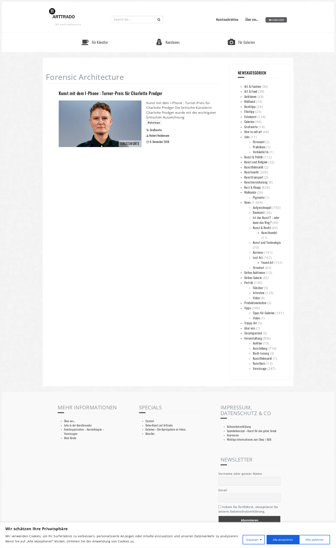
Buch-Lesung (261, 353)
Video (256, 297)
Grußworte (156, 130)
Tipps (247, 307)
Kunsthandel (269, 232)
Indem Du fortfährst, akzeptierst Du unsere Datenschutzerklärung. (248, 509)
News (247, 202)
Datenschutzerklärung (239, 427)
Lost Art (258, 257)
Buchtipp (250, 106)
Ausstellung (260, 348)
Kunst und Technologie (267, 242)
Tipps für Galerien (264, 312)
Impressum (233, 435)
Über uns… (251, 19)
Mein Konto (70, 438)
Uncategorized (253, 333)
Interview (258, 292)
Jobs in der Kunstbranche (78, 425)
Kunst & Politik (253, 157)
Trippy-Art (250, 322)
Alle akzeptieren (312, 539)
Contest (150, 421)
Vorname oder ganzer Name (240, 474)
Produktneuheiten (255, 302)
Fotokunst (250, 116)
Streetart (258, 267)
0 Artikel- (277, 19)
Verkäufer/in (261, 151)
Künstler (150, 434)
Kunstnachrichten (227, 19)
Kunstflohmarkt (253, 167)
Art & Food (250, 91)
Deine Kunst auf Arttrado (159, 425)
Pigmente (258, 197)
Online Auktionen (254, 272)
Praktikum (259, 146)
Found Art (267, 262)
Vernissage (260, 368)
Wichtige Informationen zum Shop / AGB (249, 439)
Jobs (247, 136)
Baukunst (259, 212)
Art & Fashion (252, 86)
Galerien (249, 121)
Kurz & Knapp (252, 187)
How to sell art (253, 131)
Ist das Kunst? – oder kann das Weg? (266, 220)
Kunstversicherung (256, 182)
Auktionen (250, 96)
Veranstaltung (253, 338)
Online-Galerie (253, 277)
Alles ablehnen (276, 539)
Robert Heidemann (159, 135)
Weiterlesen (154, 122)
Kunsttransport (253, 177)
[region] (168, 535)
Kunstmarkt (251, 172)
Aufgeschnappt (262, 207)
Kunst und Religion (256, 161)
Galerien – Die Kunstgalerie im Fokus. (166, 429)
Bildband (249, 101)
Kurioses (258, 252)
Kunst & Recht (262, 227)
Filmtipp (249, 111)
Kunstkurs (259, 363)
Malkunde (250, 192)
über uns (249, 328)
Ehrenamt (259, 141)
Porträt (248, 282)
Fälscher (258, 287)
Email (222, 490)
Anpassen (244, 539)
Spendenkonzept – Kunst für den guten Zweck (252, 431)
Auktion (257, 343)
